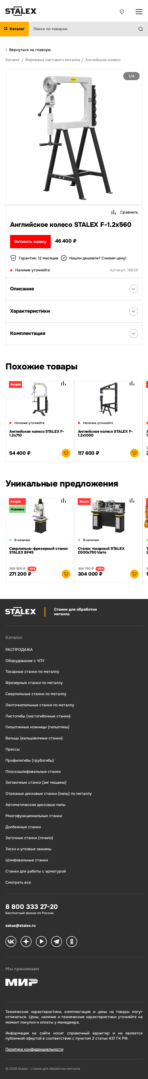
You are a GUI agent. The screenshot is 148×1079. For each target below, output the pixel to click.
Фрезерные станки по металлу (34, 682)
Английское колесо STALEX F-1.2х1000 (105, 433)
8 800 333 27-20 (31, 907)
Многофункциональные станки (33, 816)
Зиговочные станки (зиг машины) (36, 782)
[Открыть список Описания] (133, 289)
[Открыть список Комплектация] (133, 333)
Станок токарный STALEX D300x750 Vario (101, 550)
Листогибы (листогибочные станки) (38, 716)
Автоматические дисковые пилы (35, 804)
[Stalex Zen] (26, 942)
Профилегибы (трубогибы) (29, 760)
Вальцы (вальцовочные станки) (34, 738)
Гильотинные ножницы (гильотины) (37, 727)
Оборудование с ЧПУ (25, 660)
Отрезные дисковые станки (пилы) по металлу (48, 793)
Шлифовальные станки (26, 860)
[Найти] (143, 29)
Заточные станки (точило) (29, 838)
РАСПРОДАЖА (19, 649)
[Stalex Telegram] (56, 942)
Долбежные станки (23, 827)
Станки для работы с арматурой (35, 871)
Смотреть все (18, 882)
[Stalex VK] (10, 942)
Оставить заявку (30, 241)
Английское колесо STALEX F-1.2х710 (36, 433)
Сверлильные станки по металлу (35, 694)
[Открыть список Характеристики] (133, 311)
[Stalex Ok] (71, 942)
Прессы (12, 749)
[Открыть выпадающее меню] (139, 11)
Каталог (14, 637)
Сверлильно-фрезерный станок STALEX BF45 (38, 550)
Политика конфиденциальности (34, 1049)
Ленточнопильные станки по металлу (39, 705)
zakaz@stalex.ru (20, 925)
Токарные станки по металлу (32, 671)
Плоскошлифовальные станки (33, 771)
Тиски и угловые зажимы (28, 849)
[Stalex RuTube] (41, 942)
